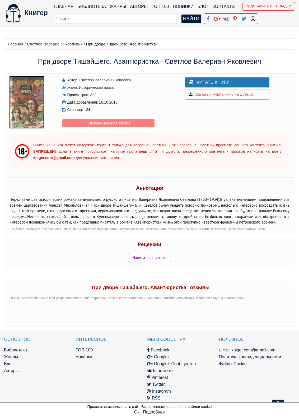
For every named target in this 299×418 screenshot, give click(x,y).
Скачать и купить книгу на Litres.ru (219, 94)
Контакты (224, 6)
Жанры (118, 6)
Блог (203, 6)
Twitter (154, 384)
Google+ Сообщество (170, 363)
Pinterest (156, 377)
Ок (136, 412)
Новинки (183, 6)
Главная (63, 6)
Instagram (158, 391)
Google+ (157, 357)
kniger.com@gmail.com (251, 350)
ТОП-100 (160, 6)
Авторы (139, 6)
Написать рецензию (149, 257)
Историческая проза (95, 87)
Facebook (157, 350)
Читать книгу (207, 82)
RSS (152, 398)
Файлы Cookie (230, 363)
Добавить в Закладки (268, 6)
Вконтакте (158, 370)
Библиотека (91, 6)
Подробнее (154, 412)
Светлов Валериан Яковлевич (54, 44)
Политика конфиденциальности (248, 357)
